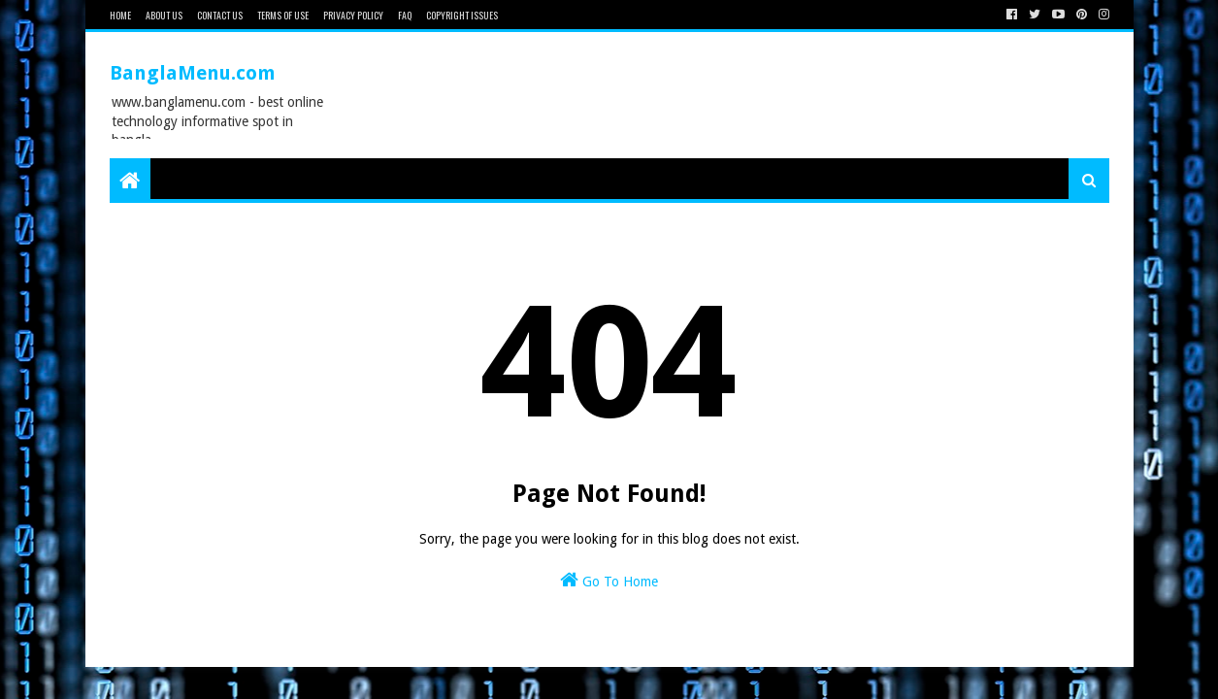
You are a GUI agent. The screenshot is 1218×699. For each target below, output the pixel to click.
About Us (164, 15)
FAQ (404, 15)
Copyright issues (462, 15)
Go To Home (609, 579)
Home (120, 15)
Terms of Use (283, 15)
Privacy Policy (353, 15)
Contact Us (220, 15)
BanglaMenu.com (193, 72)
